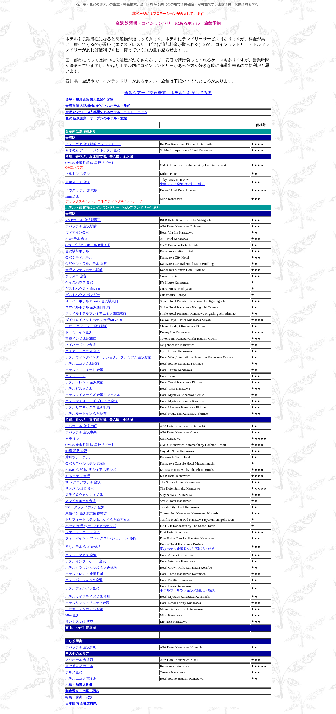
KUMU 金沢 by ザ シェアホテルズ (90, 470)
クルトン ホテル (77, 174)
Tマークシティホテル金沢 (85, 507)
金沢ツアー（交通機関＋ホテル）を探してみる (168, 93)
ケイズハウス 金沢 (79, 282)
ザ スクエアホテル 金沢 (83, 482)
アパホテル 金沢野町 (81, 647)
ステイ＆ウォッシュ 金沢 (84, 495)
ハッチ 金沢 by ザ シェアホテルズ (90, 526)
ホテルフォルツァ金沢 (82, 588)
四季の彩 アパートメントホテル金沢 (92, 150)
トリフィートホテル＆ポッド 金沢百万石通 (97, 520)
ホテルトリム (75, 376)
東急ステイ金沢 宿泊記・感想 (182, 184)
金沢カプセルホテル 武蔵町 (86, 463)
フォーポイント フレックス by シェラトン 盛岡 (100, 538)
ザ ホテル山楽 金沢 (79, 488)
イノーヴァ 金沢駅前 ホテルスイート (93, 144)
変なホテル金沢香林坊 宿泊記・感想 (187, 549)
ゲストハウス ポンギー (82, 295)
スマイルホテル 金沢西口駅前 (87, 307)
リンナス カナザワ (79, 621)
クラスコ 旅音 (75, 276)
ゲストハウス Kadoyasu (82, 289)
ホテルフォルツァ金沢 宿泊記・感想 (187, 590)
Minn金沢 (72, 196)
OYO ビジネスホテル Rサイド (87, 245)
